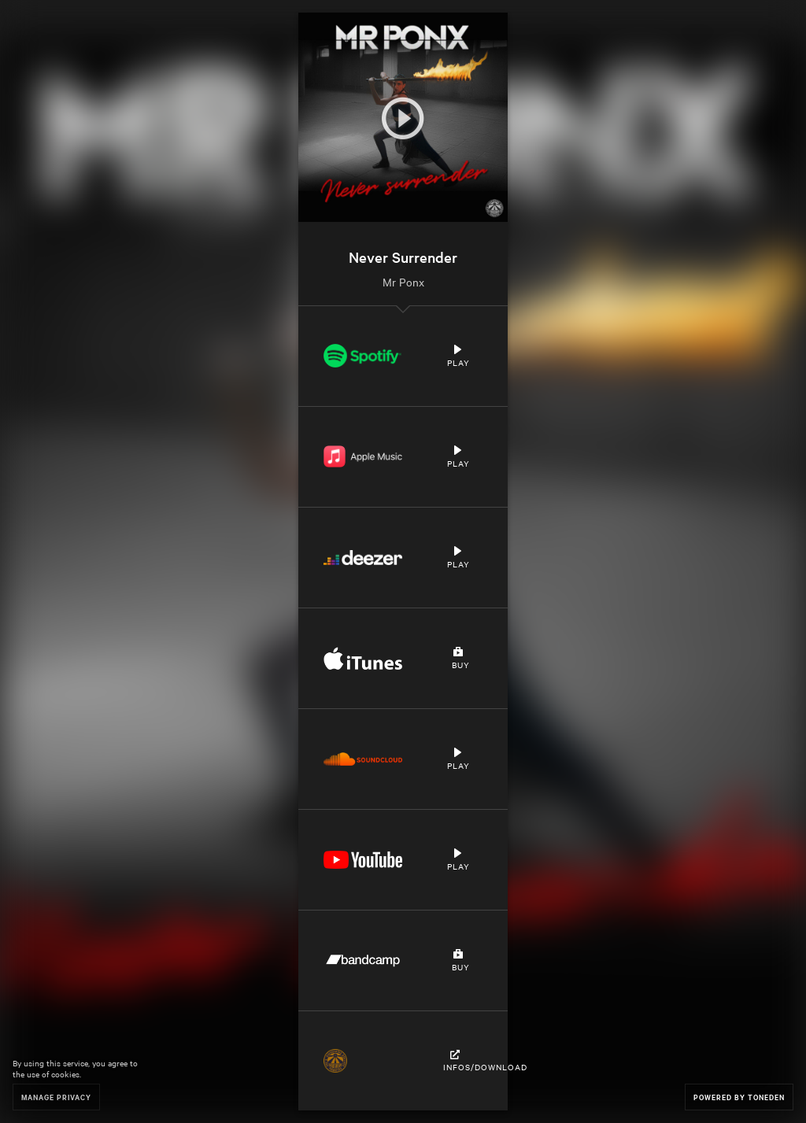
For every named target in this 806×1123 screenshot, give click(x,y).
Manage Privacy (56, 1097)
